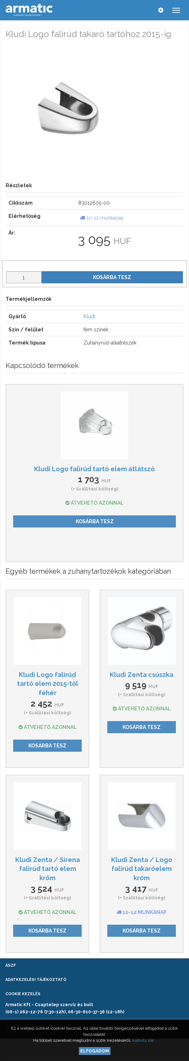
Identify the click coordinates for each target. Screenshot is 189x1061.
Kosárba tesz (112, 277)
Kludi (89, 316)
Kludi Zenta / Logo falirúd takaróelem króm (141, 869)
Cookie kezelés (22, 994)
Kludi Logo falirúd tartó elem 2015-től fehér (47, 684)
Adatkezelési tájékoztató (35, 979)
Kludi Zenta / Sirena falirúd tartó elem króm (47, 869)
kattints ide (143, 1040)
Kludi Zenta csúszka (141, 674)
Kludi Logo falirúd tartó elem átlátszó (94, 469)
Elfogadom (94, 1051)
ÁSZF (10, 965)
